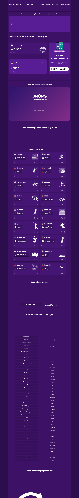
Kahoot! (56, 4)
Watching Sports (48, 14)
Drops (42, 4)
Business (62, 4)
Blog (53, 4)
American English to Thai (34, 14)
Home (23, 14)
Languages (47, 4)
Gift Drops (67, 4)
